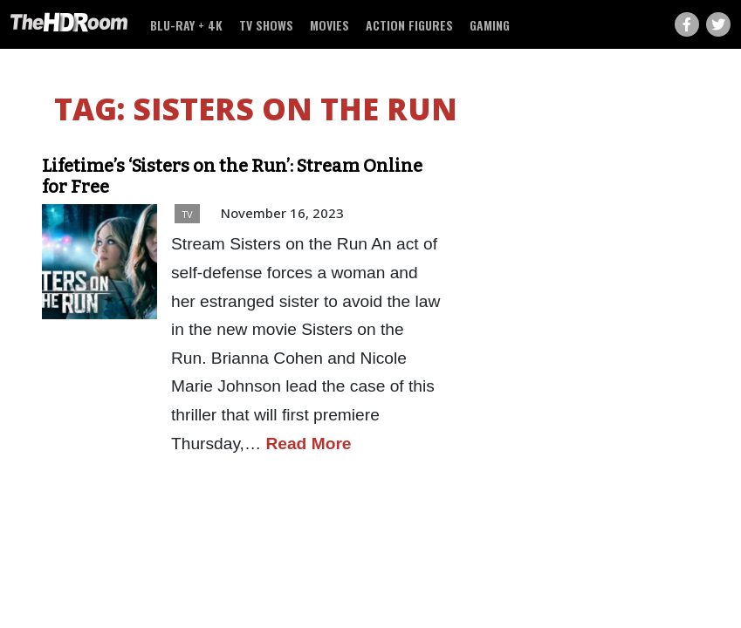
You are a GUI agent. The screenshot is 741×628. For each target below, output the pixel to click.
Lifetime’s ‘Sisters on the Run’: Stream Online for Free (232, 176)
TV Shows (266, 25)
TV (187, 214)
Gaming (490, 25)
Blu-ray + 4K (186, 25)
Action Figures (409, 25)
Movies (329, 25)
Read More (308, 443)
